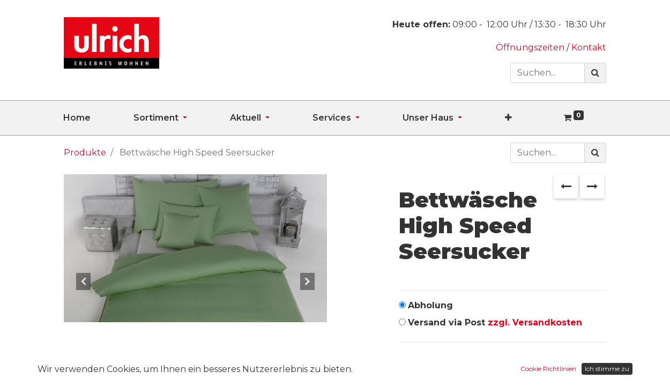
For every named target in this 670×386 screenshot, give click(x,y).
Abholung (430, 305)
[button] (530, 118)
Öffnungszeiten (531, 47)
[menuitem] (98, 118)
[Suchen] (595, 73)
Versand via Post (495, 322)
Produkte (85, 152)
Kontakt (588, 47)
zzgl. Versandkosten (535, 322)
